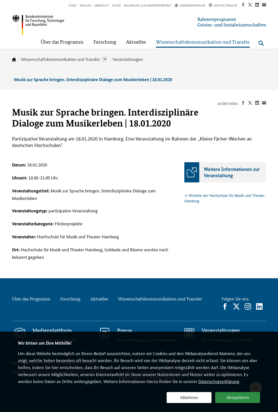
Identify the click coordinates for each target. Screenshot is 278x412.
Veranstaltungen (128, 59)
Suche (116, 5)
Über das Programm (31, 298)
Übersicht (101, 5)
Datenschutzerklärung (218, 381)
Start (73, 5)
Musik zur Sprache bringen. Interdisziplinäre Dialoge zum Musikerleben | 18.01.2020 (93, 79)
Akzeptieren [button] (237, 397)
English (85, 5)
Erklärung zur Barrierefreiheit (147, 5)
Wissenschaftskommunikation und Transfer (60, 59)
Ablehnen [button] (189, 397)
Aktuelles (99, 298)
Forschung (70, 298)
